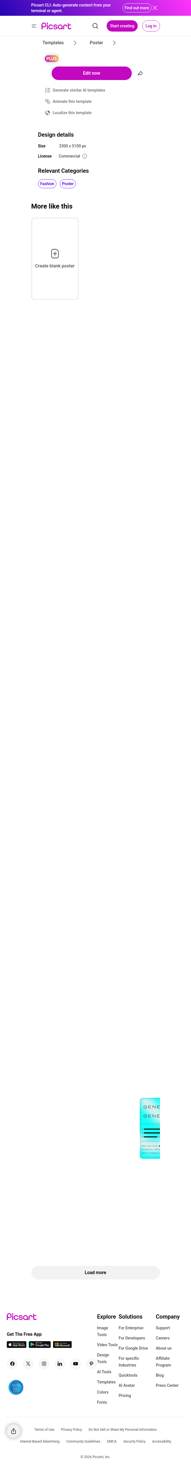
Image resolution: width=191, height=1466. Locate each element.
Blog (160, 1375)
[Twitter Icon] (28, 1363)
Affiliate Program (163, 1361)
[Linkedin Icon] (59, 1363)
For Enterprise (130, 1328)
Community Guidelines (83, 1441)
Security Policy (134, 1441)
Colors (103, 1392)
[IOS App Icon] (17, 1346)
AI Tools (104, 1372)
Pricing (124, 1395)
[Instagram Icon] (44, 1363)
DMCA (112, 1441)
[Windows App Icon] (62, 1346)
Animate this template (72, 101)
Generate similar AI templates (79, 90)
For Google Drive (133, 1348)
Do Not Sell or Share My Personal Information (123, 1430)
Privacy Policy (71, 1430)
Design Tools (103, 1358)
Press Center (167, 1385)
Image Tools (102, 1331)
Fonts (102, 1402)
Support (163, 1328)
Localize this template (72, 112)
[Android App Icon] (40, 1346)
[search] (95, 26)
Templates (106, 1382)
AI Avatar (126, 1385)
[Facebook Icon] (12, 1363)
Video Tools (107, 1345)
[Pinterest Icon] (91, 1363)
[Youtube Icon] (75, 1363)
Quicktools (127, 1375)
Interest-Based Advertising (40, 1441)
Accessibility (161, 1441)
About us (164, 1348)
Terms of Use (44, 1430)
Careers (163, 1338)
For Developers (131, 1338)
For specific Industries (128, 1361)
